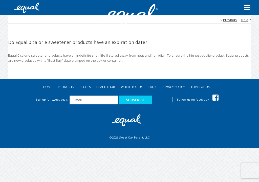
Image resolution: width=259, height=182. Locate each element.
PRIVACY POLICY (173, 87)
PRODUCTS (66, 87)
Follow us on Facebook (198, 99)
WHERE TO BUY (132, 87)
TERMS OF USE (201, 87)
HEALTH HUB (105, 87)
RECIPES (85, 87)
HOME (47, 87)
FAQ (152, 87)
